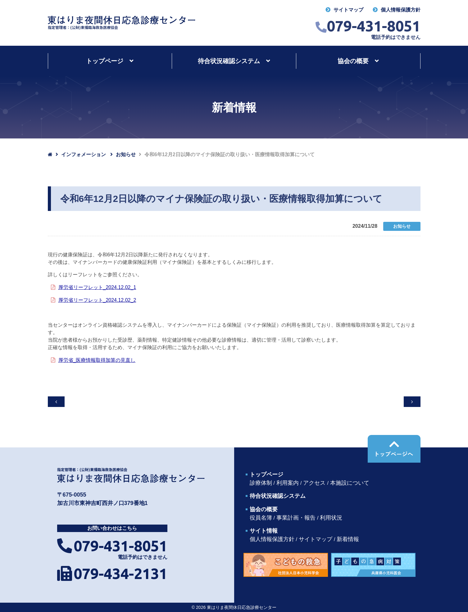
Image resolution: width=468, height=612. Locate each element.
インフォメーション (83, 154)
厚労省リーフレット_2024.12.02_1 (97, 287)
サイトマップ (348, 9)
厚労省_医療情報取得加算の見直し (97, 360)
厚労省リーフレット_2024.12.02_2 (97, 300)
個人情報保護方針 (400, 9)
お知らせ (126, 154)
